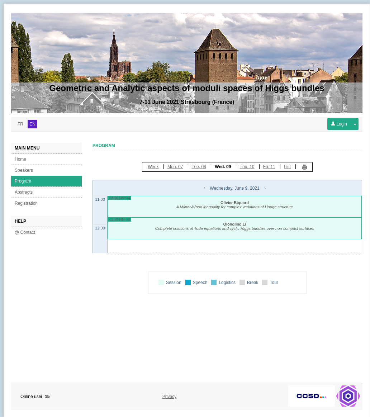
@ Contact (25, 232)
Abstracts (24, 192)
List (287, 166)
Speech (200, 282)
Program (23, 181)
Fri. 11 (269, 166)
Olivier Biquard (234, 202)
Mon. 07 (175, 166)
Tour (274, 282)
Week (153, 166)
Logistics (227, 282)
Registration (26, 203)
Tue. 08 (199, 166)
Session (173, 282)
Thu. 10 (247, 166)
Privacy (169, 396)
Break (252, 282)
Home (20, 159)
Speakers (24, 170)
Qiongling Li (234, 224)
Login (339, 124)
